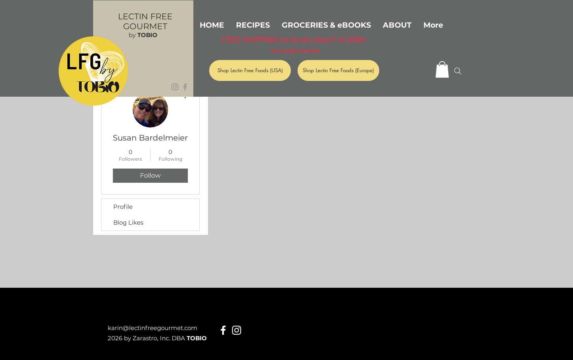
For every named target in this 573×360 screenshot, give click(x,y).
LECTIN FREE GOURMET (145, 21)
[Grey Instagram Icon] (175, 87)
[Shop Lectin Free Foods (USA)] (250, 70)
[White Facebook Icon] (223, 330)
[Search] (457, 71)
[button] (442, 69)
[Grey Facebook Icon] (185, 87)
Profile (123, 206)
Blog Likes (128, 222)
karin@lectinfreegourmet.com (152, 328)
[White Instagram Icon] (236, 330)
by (143, 35)
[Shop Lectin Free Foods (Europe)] (338, 70)
